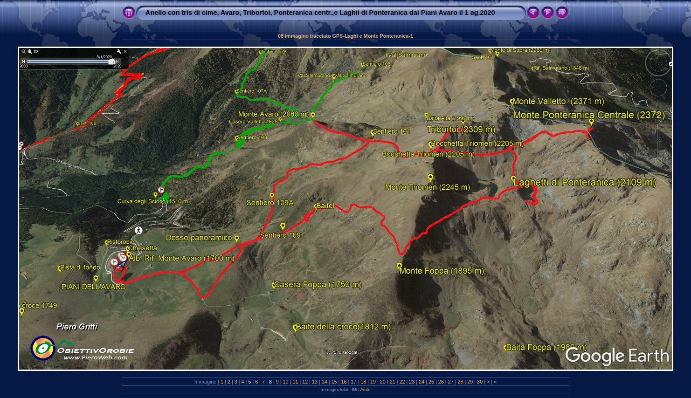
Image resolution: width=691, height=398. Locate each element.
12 (305, 381)
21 (392, 381)
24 (421, 381)
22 (402, 381)
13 (315, 381)
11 (295, 381)
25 (431, 381)
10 (286, 381)
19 (373, 381)
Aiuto (365, 389)
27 (451, 381)
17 (353, 381)
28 (460, 381)
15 (334, 381)
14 (324, 381)
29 (470, 381)
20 (383, 381)
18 (363, 381)
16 (344, 381)
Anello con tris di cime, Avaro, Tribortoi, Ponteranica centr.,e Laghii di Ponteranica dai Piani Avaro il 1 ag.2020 (320, 12)
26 (441, 381)
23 (412, 381)
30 (480, 381)
